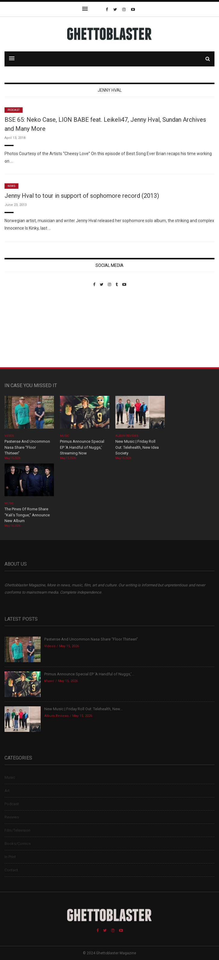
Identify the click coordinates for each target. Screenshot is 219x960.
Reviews (12, 817)
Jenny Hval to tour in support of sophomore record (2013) (82, 195)
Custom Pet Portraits (22, 328)
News (11, 186)
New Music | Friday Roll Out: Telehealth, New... (83, 709)
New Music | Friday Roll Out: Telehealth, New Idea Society (137, 447)
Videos (9, 435)
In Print (10, 857)
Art (7, 790)
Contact (11, 870)
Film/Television (17, 830)
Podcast (14, 110)
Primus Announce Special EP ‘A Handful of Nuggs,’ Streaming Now (82, 447)
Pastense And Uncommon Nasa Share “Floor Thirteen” (27, 447)
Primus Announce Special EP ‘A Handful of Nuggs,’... (89, 674)
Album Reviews (126, 435)
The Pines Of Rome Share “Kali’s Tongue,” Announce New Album (27, 515)
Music (64, 435)
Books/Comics (18, 843)
